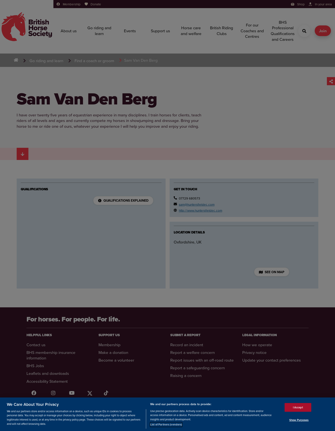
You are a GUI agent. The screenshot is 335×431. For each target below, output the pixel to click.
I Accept (298, 408)
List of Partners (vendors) (166, 425)
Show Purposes (299, 420)
